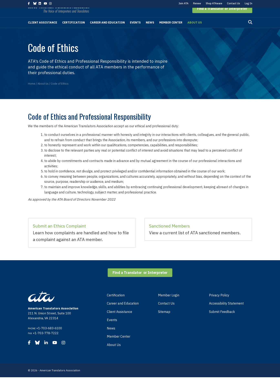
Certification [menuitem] (116, 303)
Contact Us (233, 3)
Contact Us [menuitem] (166, 311)
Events (135, 30)
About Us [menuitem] (114, 352)
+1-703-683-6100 (49, 336)
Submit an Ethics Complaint (59, 234)
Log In (248, 3)
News (150, 30)
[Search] (250, 30)
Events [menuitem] (112, 328)
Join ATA (183, 3)
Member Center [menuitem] (118, 344)
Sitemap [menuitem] (164, 319)
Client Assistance (42, 30)
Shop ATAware (214, 3)
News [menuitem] (111, 336)
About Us (194, 30)
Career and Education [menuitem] (123, 311)
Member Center (170, 30)
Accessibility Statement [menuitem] (226, 311)
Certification (73, 30)
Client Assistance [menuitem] (119, 319)
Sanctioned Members (169, 234)
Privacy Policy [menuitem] (219, 303)
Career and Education (107, 30)
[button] (222, 16)
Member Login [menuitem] (168, 303)
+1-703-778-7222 (46, 341)
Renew (197, 3)
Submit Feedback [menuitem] (222, 319)
